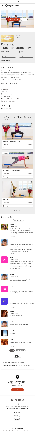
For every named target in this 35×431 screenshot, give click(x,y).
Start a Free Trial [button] (13, 19)
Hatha (7, 94)
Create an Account (14, 365)
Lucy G (11, 257)
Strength (8, 101)
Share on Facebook (5, 60)
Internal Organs (17, 98)
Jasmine (12, 240)
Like (4, 56)
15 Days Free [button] (18, 1)
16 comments (23, 53)
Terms (11, 406)
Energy (4, 101)
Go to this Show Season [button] (17, 210)
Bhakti (4, 94)
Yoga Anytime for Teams (23, 406)
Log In (7, 365)
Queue (22, 56)
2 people (12, 313)
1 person (12, 242)
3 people (12, 226)
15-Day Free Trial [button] (17, 389)
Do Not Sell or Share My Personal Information (17, 408)
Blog (19, 404)
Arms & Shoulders (9, 98)
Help (15, 404)
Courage (13, 101)
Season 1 (18, 35)
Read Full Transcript (6, 108)
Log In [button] (24, 19)
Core (3, 98)
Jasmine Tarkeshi (5, 53)
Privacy (7, 406)
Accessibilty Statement (17, 428)
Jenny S (12, 311)
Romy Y (11, 299)
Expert (4, 86)
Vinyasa (11, 94)
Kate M (11, 339)
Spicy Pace (5, 89)
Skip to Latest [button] (18, 220)
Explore (15, 406)
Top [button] (12, 350)
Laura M (12, 224)
